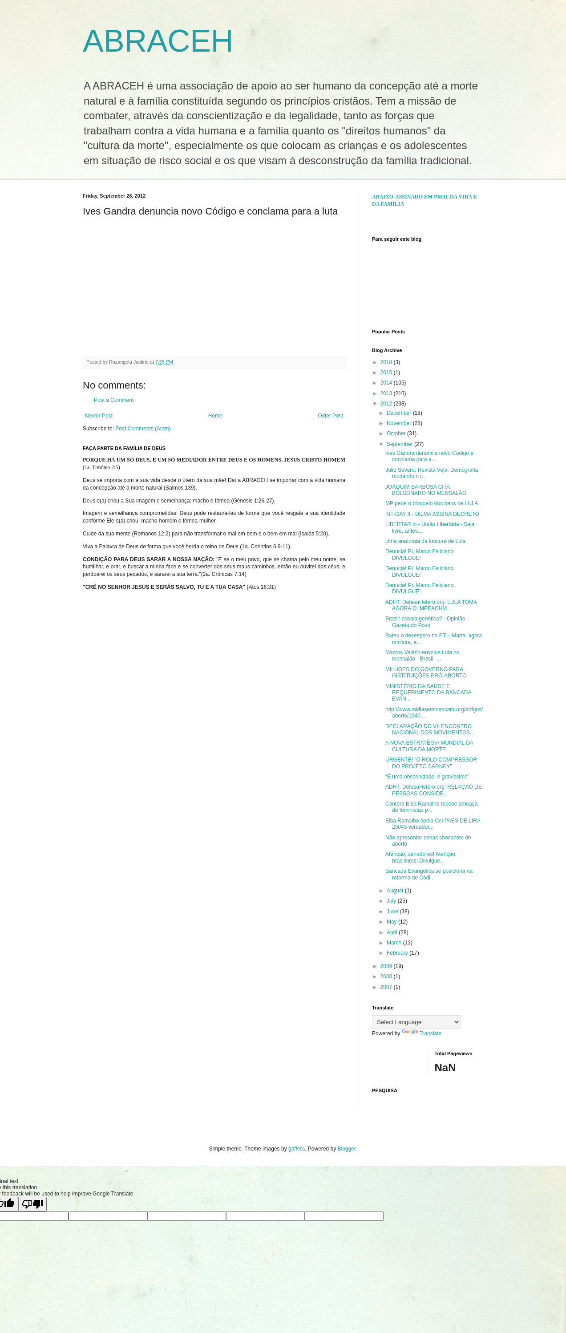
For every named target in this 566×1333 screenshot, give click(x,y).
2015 (387, 372)
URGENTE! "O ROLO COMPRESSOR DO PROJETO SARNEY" (431, 763)
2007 (387, 987)
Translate (422, 1033)
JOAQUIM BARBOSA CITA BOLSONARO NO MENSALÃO (425, 490)
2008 (387, 976)
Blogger (347, 1149)
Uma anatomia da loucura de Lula (425, 541)
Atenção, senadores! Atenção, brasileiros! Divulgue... (421, 857)
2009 (387, 966)
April (393, 932)
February (398, 953)
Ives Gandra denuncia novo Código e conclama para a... (429, 456)
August (396, 890)
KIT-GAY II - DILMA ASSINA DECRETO (432, 514)
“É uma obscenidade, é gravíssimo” (427, 777)
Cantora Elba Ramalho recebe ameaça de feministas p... (431, 807)
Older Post (330, 416)
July (392, 901)
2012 (387, 404)
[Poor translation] (32, 1204)
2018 (387, 362)
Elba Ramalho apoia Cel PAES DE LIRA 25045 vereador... (432, 824)
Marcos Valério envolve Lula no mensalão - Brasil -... (422, 655)
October (397, 433)
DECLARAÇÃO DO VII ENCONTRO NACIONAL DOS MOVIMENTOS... (429, 729)
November (400, 423)
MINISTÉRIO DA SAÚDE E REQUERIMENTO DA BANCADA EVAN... (428, 692)
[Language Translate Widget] (416, 1022)
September (400, 444)
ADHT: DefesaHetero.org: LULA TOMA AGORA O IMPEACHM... (431, 605)
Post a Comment (113, 400)
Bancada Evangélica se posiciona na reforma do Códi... (429, 874)
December (400, 413)
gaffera (296, 1149)
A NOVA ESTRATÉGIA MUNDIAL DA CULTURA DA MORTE (429, 746)
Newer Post (99, 416)
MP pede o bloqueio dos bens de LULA (431, 503)
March (395, 943)
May (392, 922)
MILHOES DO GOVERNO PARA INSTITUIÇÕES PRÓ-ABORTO (426, 672)
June (393, 911)
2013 (387, 393)
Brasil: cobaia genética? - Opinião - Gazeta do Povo (427, 622)
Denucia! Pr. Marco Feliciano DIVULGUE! (419, 554)
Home (215, 416)
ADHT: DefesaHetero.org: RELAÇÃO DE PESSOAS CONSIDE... (433, 790)
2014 (387, 383)
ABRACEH (158, 41)
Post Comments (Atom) (143, 428)
